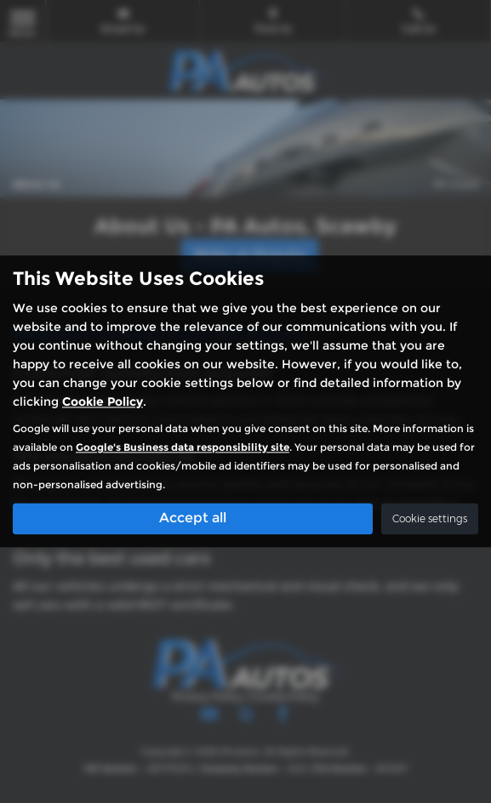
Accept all (192, 518)
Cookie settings (429, 519)
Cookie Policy (102, 402)
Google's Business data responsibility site (182, 447)
